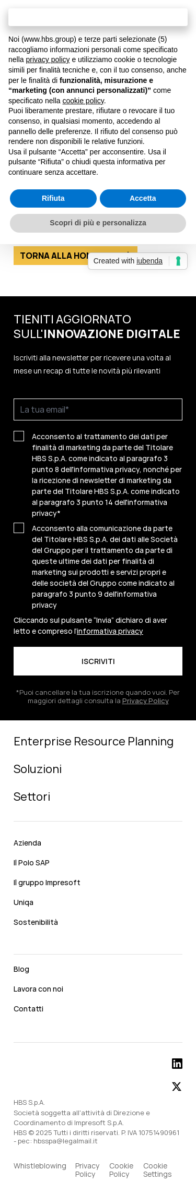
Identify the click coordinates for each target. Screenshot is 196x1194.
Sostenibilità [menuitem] (36, 922)
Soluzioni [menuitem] (38, 769)
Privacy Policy (145, 700)
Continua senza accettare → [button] (98, 17)
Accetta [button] (143, 198)
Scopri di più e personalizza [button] (98, 223)
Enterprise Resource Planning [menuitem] (94, 741)
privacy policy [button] (48, 59)
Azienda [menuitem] (27, 843)
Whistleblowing (40, 1166)
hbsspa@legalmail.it (65, 1140)
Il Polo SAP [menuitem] (32, 862)
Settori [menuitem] (32, 796)
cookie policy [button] (83, 101)
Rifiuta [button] (53, 198)
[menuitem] (98, 945)
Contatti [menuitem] (28, 1009)
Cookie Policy (121, 1170)
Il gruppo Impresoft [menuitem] (47, 882)
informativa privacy (110, 631)
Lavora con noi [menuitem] (38, 989)
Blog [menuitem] (21, 969)
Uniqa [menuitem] (23, 902)
